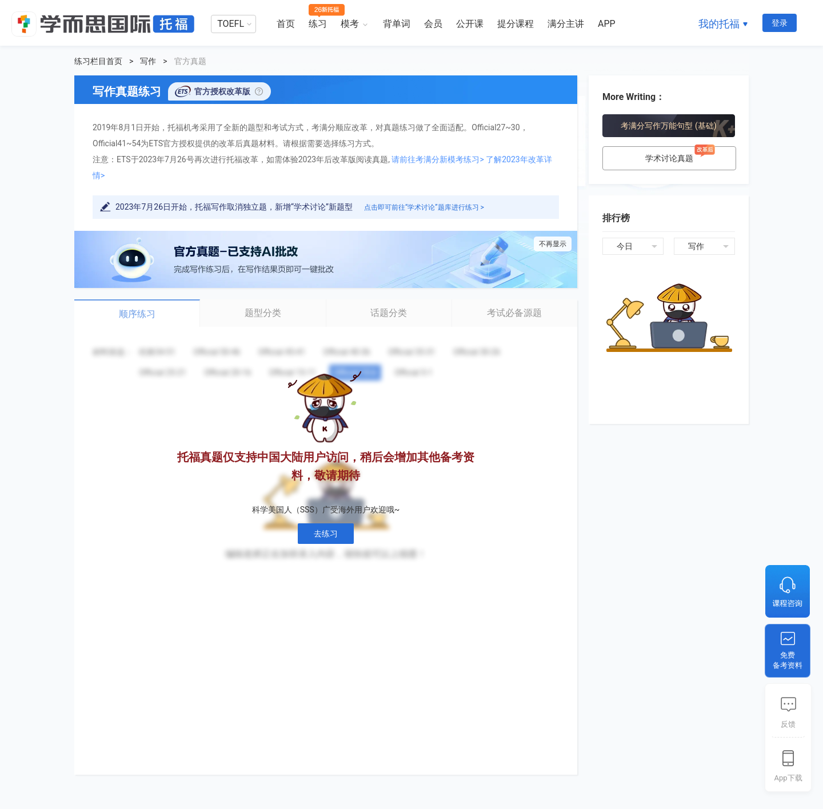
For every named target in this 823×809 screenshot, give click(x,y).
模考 (350, 23)
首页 (286, 23)
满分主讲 (566, 23)
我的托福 (719, 24)
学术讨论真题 (681, 154)
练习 (318, 23)
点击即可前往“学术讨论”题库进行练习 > (424, 207)
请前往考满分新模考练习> (437, 159)
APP (607, 23)
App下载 (788, 778)
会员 (433, 23)
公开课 (470, 23)
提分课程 (515, 23)
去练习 (326, 533)
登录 (780, 22)
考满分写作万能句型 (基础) (668, 125)
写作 (148, 61)
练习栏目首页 (98, 61)
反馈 (788, 724)
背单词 (396, 23)
